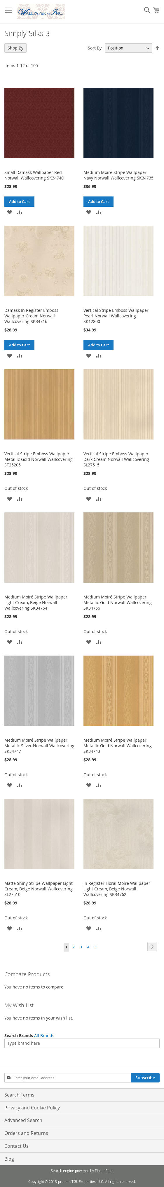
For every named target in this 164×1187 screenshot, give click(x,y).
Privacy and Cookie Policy (32, 1107)
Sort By (95, 48)
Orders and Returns (26, 1133)
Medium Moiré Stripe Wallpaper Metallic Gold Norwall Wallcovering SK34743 (117, 745)
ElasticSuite (104, 1170)
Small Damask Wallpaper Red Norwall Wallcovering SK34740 (34, 175)
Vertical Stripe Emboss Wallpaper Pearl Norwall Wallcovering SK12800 (116, 315)
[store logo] (41, 11)
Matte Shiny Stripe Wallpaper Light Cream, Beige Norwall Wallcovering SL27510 (38, 888)
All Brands (44, 1035)
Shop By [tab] (15, 48)
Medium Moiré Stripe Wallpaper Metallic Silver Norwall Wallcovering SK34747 (39, 745)
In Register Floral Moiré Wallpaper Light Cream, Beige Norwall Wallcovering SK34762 (116, 888)
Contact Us (16, 1146)
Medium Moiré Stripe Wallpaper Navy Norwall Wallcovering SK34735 (118, 175)
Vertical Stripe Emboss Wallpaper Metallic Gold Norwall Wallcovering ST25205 (38, 459)
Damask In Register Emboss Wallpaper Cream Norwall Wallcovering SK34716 (31, 315)
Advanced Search (23, 1120)
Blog (9, 1159)
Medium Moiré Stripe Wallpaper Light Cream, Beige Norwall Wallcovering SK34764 (35, 602)
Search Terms (19, 1095)
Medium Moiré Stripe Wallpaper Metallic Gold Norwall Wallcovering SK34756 (117, 602)
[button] (9, 212)
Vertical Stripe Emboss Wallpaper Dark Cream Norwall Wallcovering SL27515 (116, 459)
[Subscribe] (145, 1077)
